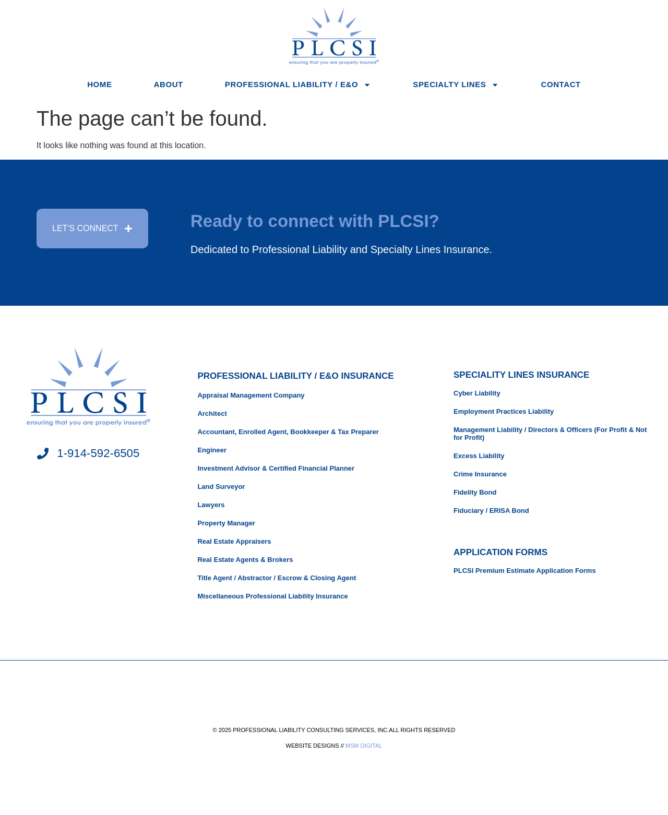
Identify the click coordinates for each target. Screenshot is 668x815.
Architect (211, 413)
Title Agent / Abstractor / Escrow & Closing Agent (276, 578)
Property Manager (226, 523)
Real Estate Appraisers (234, 541)
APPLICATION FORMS (500, 552)
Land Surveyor (221, 486)
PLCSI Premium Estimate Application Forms (525, 570)
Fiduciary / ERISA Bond (491, 510)
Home (99, 84)
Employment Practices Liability (504, 411)
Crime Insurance (480, 474)
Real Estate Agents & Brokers (245, 560)
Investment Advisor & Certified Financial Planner (275, 468)
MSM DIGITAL (364, 745)
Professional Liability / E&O (298, 85)
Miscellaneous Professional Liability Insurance (272, 596)
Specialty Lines (456, 85)
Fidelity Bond (475, 492)
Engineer (211, 450)
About (168, 84)
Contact (560, 84)
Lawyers (210, 505)
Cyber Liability (477, 393)
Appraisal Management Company (250, 395)
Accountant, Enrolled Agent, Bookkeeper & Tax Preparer (287, 432)
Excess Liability (479, 456)
